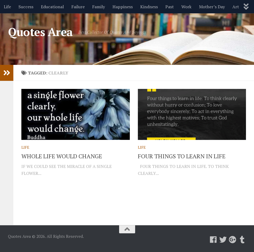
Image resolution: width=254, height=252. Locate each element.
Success (25, 7)
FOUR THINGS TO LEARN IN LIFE (181, 156)
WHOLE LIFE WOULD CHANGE (61, 156)
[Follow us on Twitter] (223, 239)
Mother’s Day (212, 7)
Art (235, 7)
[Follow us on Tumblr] (242, 239)
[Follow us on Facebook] (213, 239)
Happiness (122, 7)
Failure (78, 7)
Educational (52, 7)
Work (186, 7)
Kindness (149, 7)
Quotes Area (40, 31)
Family (98, 7)
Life (7, 7)
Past (169, 7)
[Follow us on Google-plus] (232, 239)
